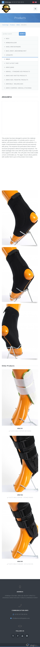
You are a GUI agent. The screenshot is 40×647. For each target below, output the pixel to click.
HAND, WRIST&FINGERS (12, 47)
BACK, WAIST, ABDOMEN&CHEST (15, 51)
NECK (6, 38)
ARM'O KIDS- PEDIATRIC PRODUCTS (16, 80)
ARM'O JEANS (9, 67)
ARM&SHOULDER (10, 42)
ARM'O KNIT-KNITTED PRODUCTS (15, 75)
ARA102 (20, 495)
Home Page (5, 25)
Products (12, 25)
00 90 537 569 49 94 (18, 2)
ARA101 (20, 428)
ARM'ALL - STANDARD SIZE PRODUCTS (17, 71)
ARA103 (20, 561)
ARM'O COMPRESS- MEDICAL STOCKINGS (17, 88)
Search (22, 34)
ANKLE (18, 25)
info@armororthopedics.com (21, 618)
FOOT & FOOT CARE (11, 63)
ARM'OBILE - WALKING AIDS (13, 84)
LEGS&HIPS (8, 55)
